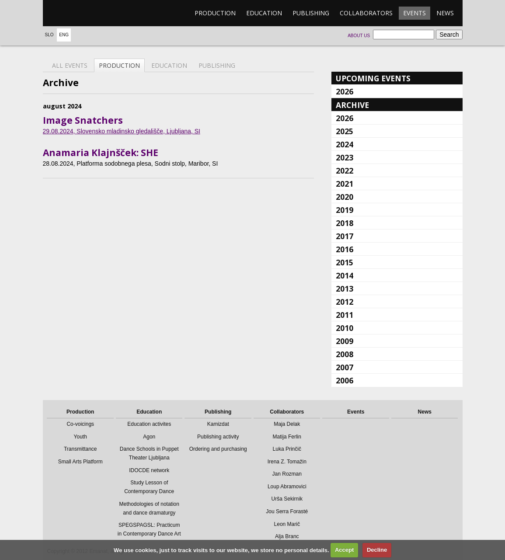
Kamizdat (218, 424)
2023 (344, 157)
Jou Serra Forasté (287, 511)
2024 (344, 144)
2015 (344, 262)
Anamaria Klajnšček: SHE (100, 152)
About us (359, 35)
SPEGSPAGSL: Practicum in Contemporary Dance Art (149, 529)
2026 (344, 91)
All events (69, 65)
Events (414, 13)
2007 (344, 367)
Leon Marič (287, 524)
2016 (344, 249)
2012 (344, 301)
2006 (344, 380)
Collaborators (366, 13)
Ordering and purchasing (218, 449)
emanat (84, 13)
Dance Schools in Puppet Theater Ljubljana (149, 453)
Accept (344, 549)
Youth (80, 437)
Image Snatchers (83, 120)
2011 (344, 315)
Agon (149, 437)
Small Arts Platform (80, 462)
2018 (344, 223)
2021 (344, 183)
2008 (344, 354)
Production (215, 13)
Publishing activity (218, 437)
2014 (344, 275)
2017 (344, 236)
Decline (377, 549)
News (445, 13)
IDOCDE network (149, 470)
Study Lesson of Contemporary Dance (149, 487)
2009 (344, 341)
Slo (49, 34)
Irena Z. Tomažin (287, 462)
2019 (344, 210)
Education (264, 13)
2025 (344, 131)
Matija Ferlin (287, 437)
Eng (64, 34)
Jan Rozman (287, 474)
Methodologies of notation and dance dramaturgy (149, 508)
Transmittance (80, 449)
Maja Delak (287, 424)
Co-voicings (80, 424)
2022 (344, 170)
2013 (344, 288)
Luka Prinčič (287, 449)
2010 (344, 328)
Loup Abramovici (287, 486)
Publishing (311, 13)
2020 (344, 196)
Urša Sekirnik (287, 499)
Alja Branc (287, 536)
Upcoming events (373, 78)
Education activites (149, 424)
